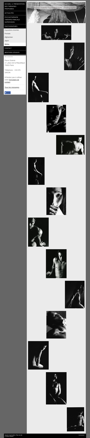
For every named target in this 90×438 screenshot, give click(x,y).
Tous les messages (12, 87)
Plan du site (19, 435)
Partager (7, 92)
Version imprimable (10, 435)
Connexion (81, 435)
